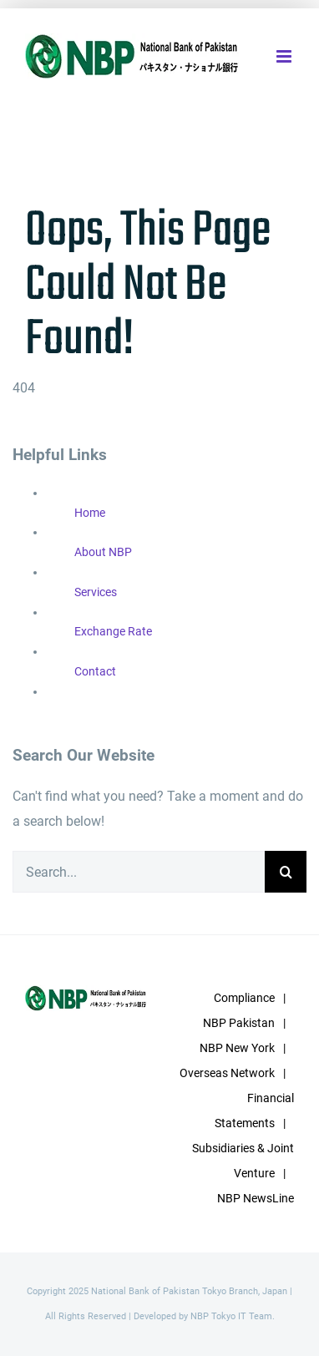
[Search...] (139, 872)
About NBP (103, 552)
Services (95, 592)
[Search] (285, 872)
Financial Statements (254, 1110)
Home (89, 512)
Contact (95, 671)
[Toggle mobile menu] (285, 56)
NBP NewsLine (255, 1198)
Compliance (244, 997)
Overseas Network (227, 1073)
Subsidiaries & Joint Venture (243, 1160)
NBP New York (237, 1048)
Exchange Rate (113, 631)
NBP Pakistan (239, 1023)
